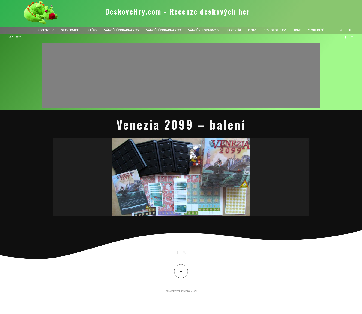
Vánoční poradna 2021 (163, 30)
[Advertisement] (181, 75)
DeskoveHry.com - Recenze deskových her (177, 11)
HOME (297, 30)
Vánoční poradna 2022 (121, 30)
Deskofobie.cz (274, 30)
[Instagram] (341, 30)
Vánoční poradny (202, 30)
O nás (252, 30)
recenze (44, 30)
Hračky (91, 30)
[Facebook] (332, 30)
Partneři (234, 30)
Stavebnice (70, 30)
